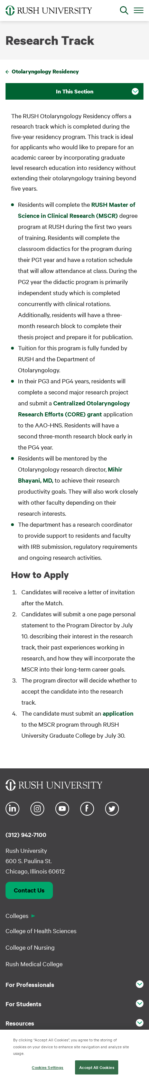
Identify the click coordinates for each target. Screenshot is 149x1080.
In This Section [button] (74, 91)
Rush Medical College (34, 964)
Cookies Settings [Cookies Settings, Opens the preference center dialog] (47, 1069)
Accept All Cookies (96, 1069)
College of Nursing (30, 947)
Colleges (17, 915)
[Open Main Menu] (138, 10)
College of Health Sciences (41, 931)
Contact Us (29, 890)
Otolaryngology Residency (45, 71)
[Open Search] (124, 10)
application (118, 713)
